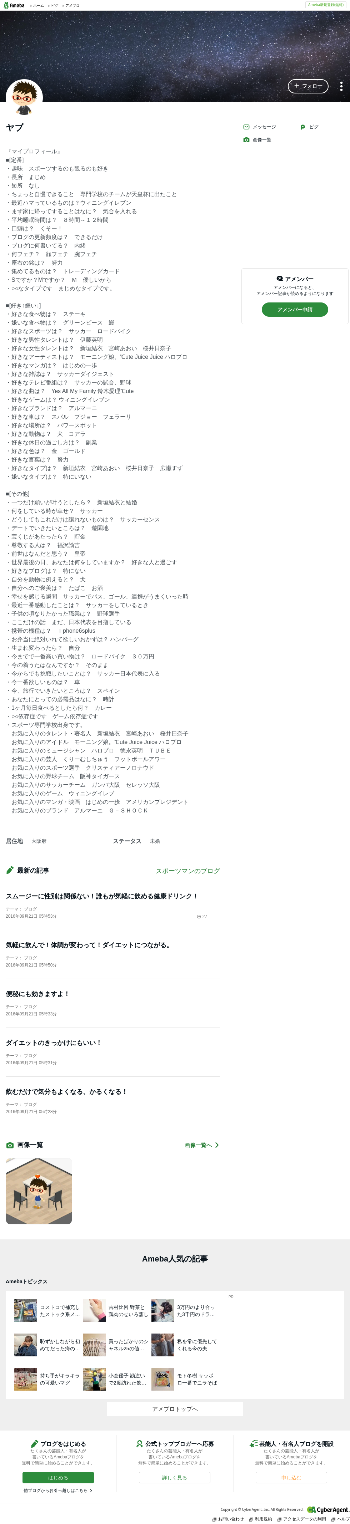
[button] (308, 86)
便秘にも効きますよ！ (38, 994)
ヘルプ (340, 1519)
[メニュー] (341, 87)
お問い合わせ (228, 1519)
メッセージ (259, 127)
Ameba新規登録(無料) (326, 4)
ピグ (309, 127)
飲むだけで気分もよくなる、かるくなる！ (67, 1091)
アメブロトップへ (175, 1409)
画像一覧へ (202, 1145)
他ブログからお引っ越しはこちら (56, 1490)
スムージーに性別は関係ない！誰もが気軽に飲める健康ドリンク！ (102, 896)
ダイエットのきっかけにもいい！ (54, 1042)
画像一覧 (257, 139)
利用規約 (260, 1519)
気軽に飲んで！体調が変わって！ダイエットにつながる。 (89, 945)
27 (202, 916)
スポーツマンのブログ (188, 871)
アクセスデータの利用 (302, 1519)
